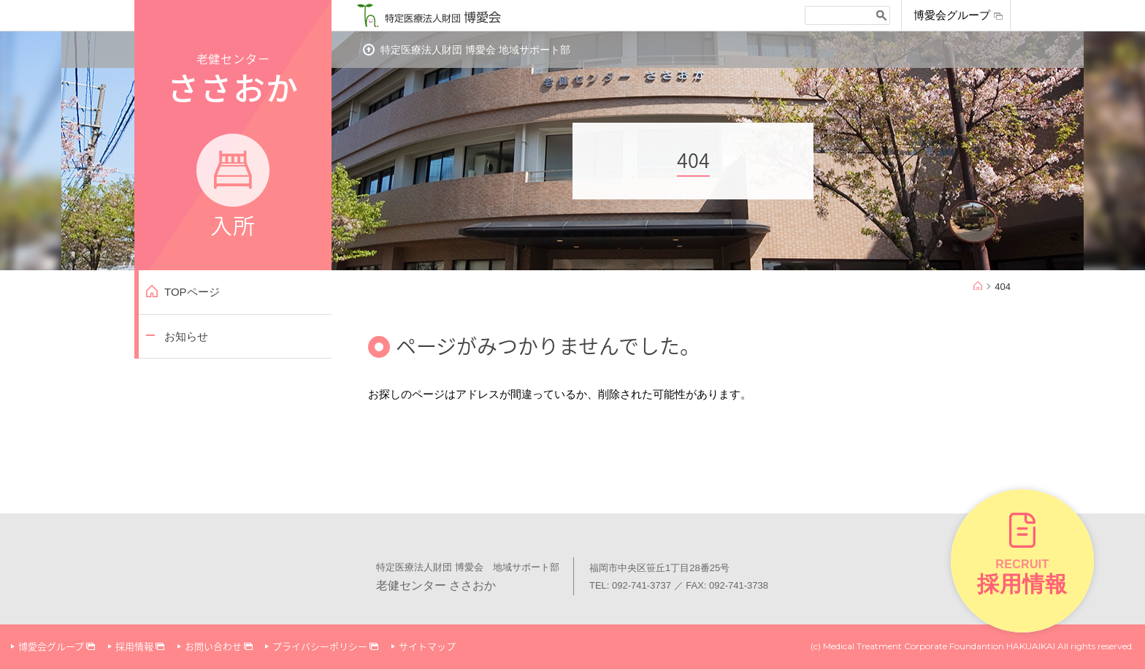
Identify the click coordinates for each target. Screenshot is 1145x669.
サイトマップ (427, 646)
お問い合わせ (213, 646)
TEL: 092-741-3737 (630, 585)
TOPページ (192, 292)
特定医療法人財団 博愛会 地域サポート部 (475, 50)
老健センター (233, 144)
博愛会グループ (952, 15)
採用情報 (134, 646)
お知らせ (186, 336)
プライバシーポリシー (319, 646)
